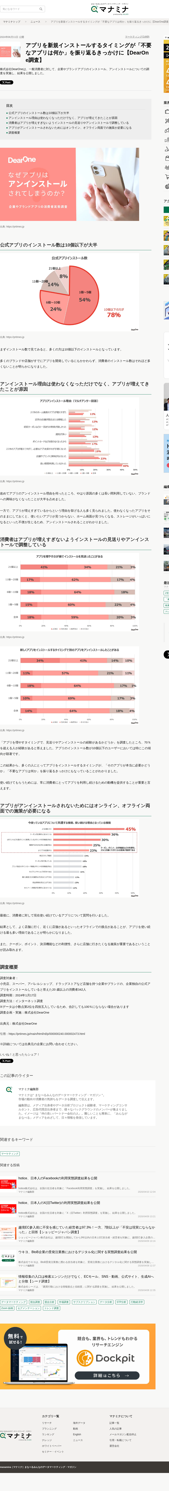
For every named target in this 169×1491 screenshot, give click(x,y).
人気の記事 (115, 1428)
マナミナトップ (11, 21)
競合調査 (35, 1302)
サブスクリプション (84, 1302)
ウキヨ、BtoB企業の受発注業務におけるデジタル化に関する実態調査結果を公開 (77, 1252)
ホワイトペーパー (52, 1445)
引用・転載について (120, 1440)
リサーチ (47, 1423)
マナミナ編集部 (28, 1089)
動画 (75, 1428)
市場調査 (64, 1302)
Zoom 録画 (7, 1308)
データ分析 (106, 1302)
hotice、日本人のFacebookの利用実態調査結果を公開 (57, 1178)
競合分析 (49, 1302)
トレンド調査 (51, 1308)
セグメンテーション (29, 1308)
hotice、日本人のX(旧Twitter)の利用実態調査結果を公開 (59, 1203)
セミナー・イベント (53, 1451)
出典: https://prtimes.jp (12, 226)
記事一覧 (114, 1423)
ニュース (35, 21)
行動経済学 (137, 1302)
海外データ (79, 1423)
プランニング (49, 1428)
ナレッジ (47, 1440)
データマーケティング (13, 1302)
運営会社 (114, 1445)
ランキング (48, 1434)
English (77, 1434)
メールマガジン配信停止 (122, 1434)
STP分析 (121, 1302)
